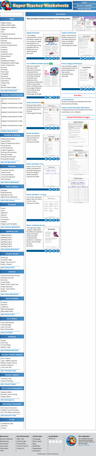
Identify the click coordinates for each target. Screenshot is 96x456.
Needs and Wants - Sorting (36, 195)
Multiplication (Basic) (8, 61)
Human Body (5, 282)
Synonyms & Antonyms (9, 152)
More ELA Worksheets (8, 162)
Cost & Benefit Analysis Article (38, 63)
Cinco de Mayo (6, 345)
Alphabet (4, 190)
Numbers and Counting (9, 394)
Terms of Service (22, 446)
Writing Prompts (6, 155)
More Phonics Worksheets (10, 182)
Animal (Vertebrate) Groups (10, 276)
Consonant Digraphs (8, 177)
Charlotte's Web (6, 260)
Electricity (4, 280)
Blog (34, 444)
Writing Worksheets (8, 159)
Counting (4, 36)
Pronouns (4, 217)
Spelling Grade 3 (6, 240)
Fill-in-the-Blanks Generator (10, 412)
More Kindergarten (7, 400)
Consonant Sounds (7, 170)
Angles (3, 30)
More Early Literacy (7, 200)
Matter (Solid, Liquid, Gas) (9, 284)
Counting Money (68, 99)
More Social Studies (7, 315)
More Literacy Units (8, 268)
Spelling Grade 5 (6, 244)
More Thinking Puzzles (8, 371)
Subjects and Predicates (9, 224)
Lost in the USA (6, 367)
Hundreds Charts (7, 54)
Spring (3, 340)
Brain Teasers (6, 358)
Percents (4, 67)
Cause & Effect (6, 141)
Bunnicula (4, 258)
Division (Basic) (6, 43)
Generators (37, 451)
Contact (3, 428)
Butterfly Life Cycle (7, 278)
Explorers (4, 305)
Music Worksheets (7, 329)
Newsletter (36, 446)
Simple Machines (6, 287)
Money (3, 58)
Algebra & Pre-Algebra (8, 27)
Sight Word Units (7, 195)
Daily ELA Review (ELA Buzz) (10, 143)
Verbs (3, 211)
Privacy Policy (21, 444)
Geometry (4, 50)
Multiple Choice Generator (10, 410)
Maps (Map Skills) (7, 311)
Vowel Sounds (5, 172)
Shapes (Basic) (6, 397)
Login (2, 450)
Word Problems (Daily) (8, 87)
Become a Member (6, 439)
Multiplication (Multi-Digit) (10, 63)
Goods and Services (34, 103)
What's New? (37, 441)
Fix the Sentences (7, 148)
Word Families (5, 179)
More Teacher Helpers (8, 384)
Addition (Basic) (6, 23)
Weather (4, 291)
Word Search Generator (9, 408)
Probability (4, 74)
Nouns (3, 208)
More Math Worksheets (9, 91)
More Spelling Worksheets (10, 250)
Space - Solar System (8, 289)
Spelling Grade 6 (6, 246)
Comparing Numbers (8, 34)
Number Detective (7, 365)
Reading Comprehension (9, 131)
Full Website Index (7, 424)
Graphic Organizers (7, 150)
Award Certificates (7, 381)
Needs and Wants (33, 133)
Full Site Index (21, 441)
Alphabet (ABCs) (6, 392)
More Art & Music (7, 333)
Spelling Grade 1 (6, 235)
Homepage (36, 439)
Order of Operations (8, 65)
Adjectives (4, 213)
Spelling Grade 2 (6, 237)
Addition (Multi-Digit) (8, 25)
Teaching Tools (6, 379)
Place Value (5, 72)
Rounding (4, 76)
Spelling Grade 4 (6, 242)
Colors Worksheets (7, 323)
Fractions (4, 47)
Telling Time (5, 83)
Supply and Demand (69, 33)
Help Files (4, 426)
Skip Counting (6, 78)
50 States (4, 302)
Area (2, 32)
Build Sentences (6, 193)
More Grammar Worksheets (10, 227)
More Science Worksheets (10, 294)
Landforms (4, 307)
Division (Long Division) (9, 45)
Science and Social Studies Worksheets (76, 108)
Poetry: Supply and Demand (72, 64)
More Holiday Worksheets (10, 350)
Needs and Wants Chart (35, 164)
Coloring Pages (6, 325)
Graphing (4, 52)
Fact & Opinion (6, 146)
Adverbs (3, 215)
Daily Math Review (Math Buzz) (11, 38)
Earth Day (4, 343)
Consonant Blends (7, 175)
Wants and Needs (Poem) (36, 225)
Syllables (4, 222)
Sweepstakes (37, 448)
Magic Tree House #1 (8, 262)
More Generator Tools (8, 416)
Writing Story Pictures (8, 157)
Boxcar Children (6, 264)
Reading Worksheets (8, 139)
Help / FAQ (20, 439)
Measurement (6, 56)
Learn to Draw (6, 327)
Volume (3, 85)
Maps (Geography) (7, 309)
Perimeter (4, 70)
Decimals (4, 41)
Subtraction (5, 81)
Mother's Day (5, 347)
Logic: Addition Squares (9, 361)
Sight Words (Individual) (9, 197)
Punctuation (5, 219)
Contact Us (20, 448)
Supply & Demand (33, 33)
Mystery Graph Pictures (9, 363)
